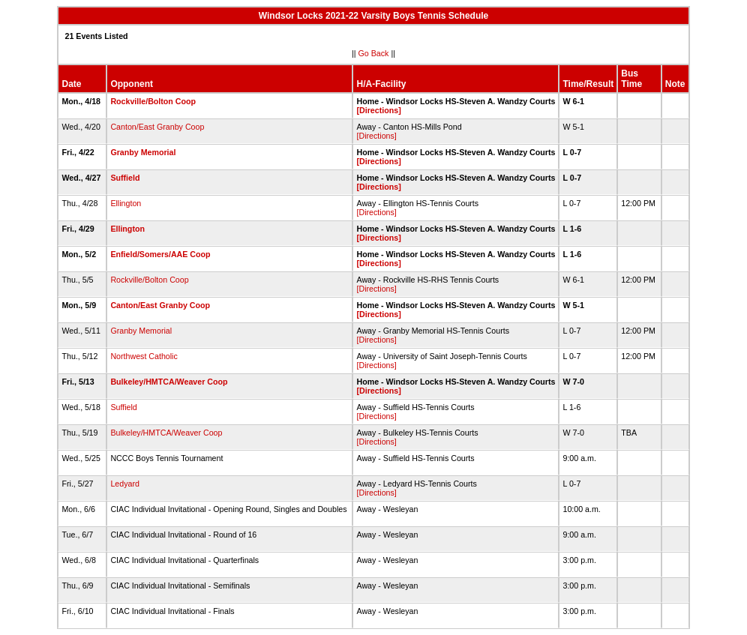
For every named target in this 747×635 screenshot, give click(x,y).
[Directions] (378, 110)
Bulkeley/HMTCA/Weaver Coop (168, 381)
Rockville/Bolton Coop (153, 101)
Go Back (373, 53)
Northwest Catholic (143, 356)
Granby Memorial (143, 152)
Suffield (125, 177)
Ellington (125, 203)
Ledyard (125, 483)
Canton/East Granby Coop (157, 126)
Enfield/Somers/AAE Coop (160, 254)
